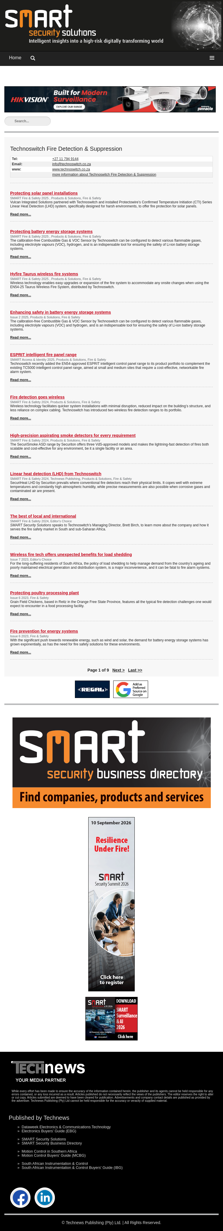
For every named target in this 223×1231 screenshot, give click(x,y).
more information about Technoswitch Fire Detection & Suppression (104, 175)
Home (15, 57)
